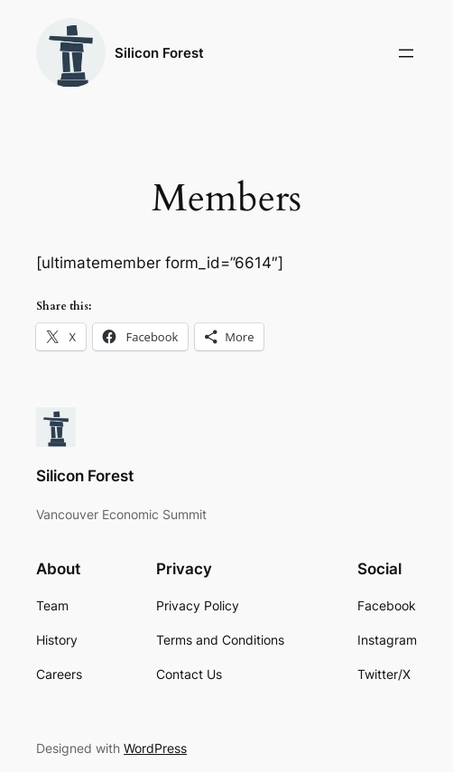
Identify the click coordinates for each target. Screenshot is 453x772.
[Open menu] (406, 53)
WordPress (155, 748)
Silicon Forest (159, 52)
